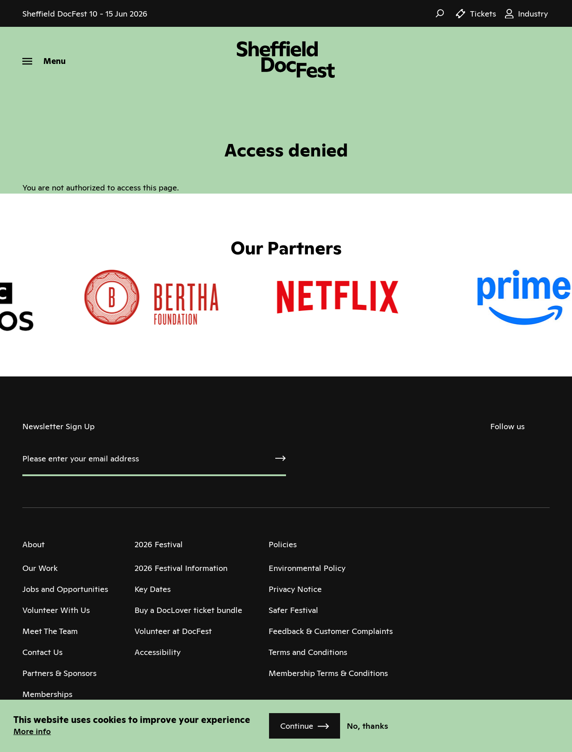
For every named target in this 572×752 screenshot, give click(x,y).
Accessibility (158, 652)
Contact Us (42, 652)
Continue (296, 726)
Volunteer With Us (56, 610)
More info (32, 731)
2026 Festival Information (181, 568)
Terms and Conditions (308, 652)
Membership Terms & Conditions (328, 673)
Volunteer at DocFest (173, 631)
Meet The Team (50, 631)
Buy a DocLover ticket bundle (188, 610)
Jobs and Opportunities (65, 589)
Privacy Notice (295, 589)
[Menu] (44, 61)
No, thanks (367, 726)
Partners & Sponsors (59, 673)
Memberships (47, 694)
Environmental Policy (307, 568)
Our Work (40, 568)
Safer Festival (293, 610)
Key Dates (153, 589)
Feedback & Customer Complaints (331, 631)
